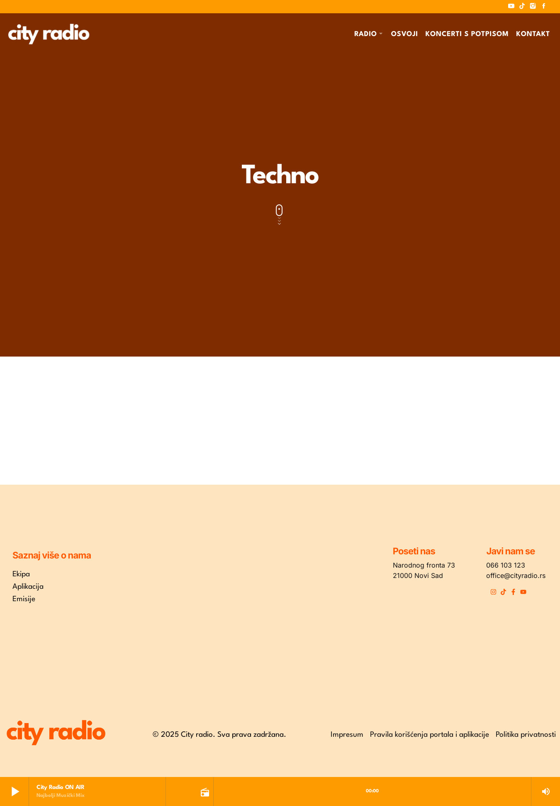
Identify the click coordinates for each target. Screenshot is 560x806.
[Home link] (48, 34)
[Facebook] (544, 6)
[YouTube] (511, 6)
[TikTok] (522, 6)
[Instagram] (533, 6)
